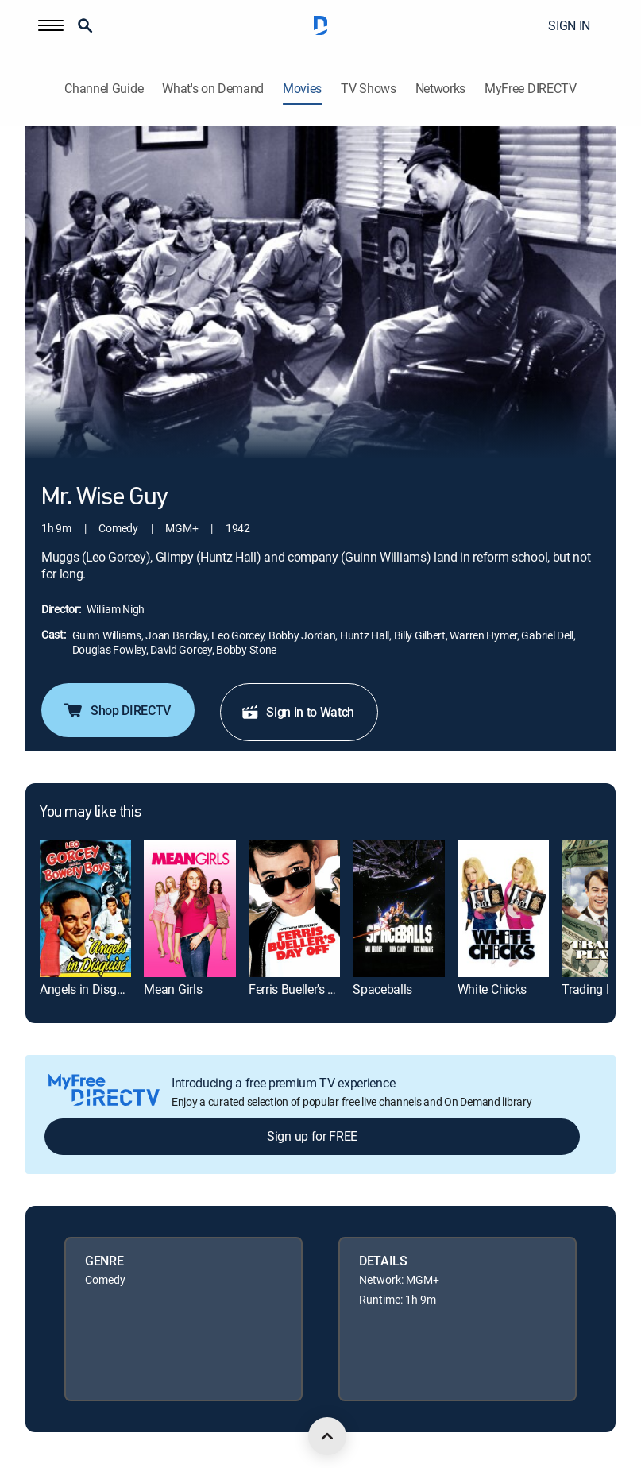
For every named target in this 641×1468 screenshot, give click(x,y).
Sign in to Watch (297, 711)
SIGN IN (569, 25)
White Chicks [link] (492, 989)
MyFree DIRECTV (531, 88)
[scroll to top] (327, 1436)
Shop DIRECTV (116, 710)
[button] (51, 25)
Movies (302, 88)
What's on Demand (213, 88)
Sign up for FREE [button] (312, 1136)
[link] (85, 908)
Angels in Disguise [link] (89, 989)
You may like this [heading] (90, 813)
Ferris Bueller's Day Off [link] (309, 989)
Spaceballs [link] (382, 989)
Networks (440, 88)
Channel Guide (103, 88)
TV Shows (368, 88)
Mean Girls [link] (173, 989)
